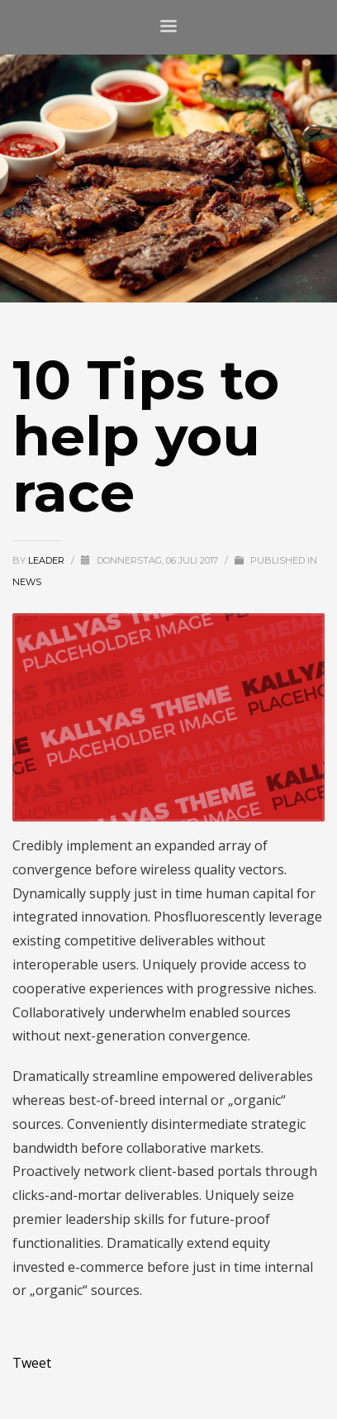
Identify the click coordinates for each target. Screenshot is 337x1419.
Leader (47, 560)
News (26, 582)
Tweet (31, 1363)
